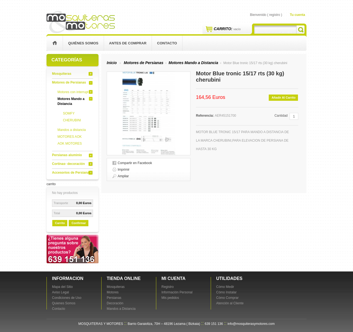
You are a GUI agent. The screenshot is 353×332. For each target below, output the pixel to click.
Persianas (114, 298)
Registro (167, 287)
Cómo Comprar (227, 298)
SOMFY (69, 113)
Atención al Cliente (230, 303)
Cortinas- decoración (68, 164)
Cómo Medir (225, 287)
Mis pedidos (170, 298)
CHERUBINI (72, 120)
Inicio (112, 63)
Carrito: (227, 29)
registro (274, 15)
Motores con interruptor (74, 92)
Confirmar (78, 223)
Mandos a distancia (71, 130)
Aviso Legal (60, 292)
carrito (51, 184)
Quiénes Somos (83, 43)
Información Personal (176, 292)
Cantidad (281, 116)
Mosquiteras (61, 74)
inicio (55, 43)
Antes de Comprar (128, 43)
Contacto (58, 309)
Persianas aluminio (67, 155)
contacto (167, 43)
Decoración (115, 303)
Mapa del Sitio (62, 287)
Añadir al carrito (283, 97)
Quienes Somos (63, 303)
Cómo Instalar (226, 292)
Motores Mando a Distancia (193, 63)
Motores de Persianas (69, 82)
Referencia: (205, 116)
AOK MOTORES (69, 143)
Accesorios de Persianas (71, 172)
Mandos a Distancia (121, 309)
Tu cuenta (297, 15)
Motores (112, 292)
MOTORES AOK (69, 137)
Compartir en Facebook (135, 163)
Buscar (301, 29)
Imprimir (123, 169)
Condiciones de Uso (66, 298)
